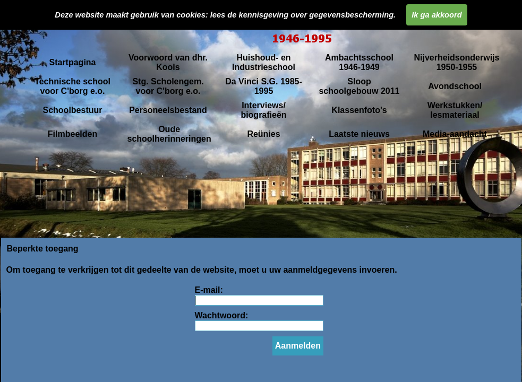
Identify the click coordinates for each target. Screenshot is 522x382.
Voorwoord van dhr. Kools (168, 62)
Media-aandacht (455, 133)
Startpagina (72, 62)
